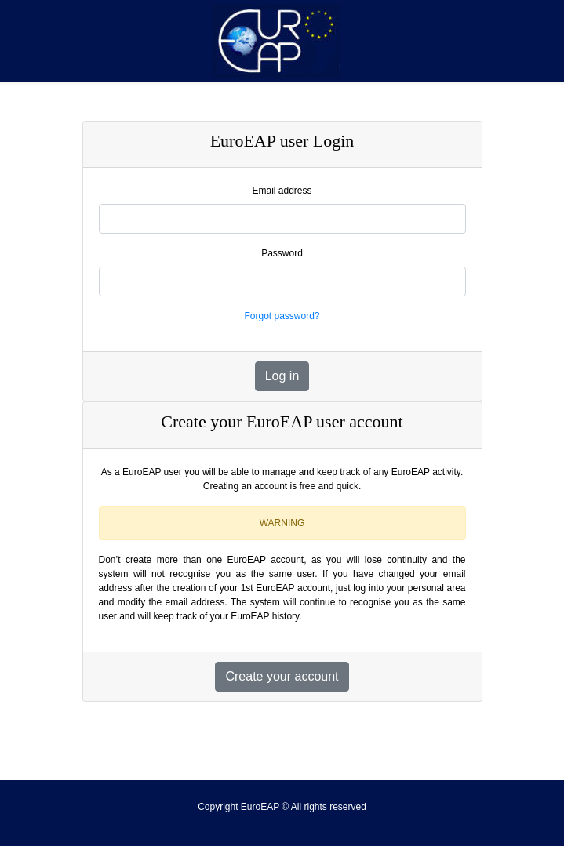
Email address (281, 190)
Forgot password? (281, 315)
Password (282, 253)
